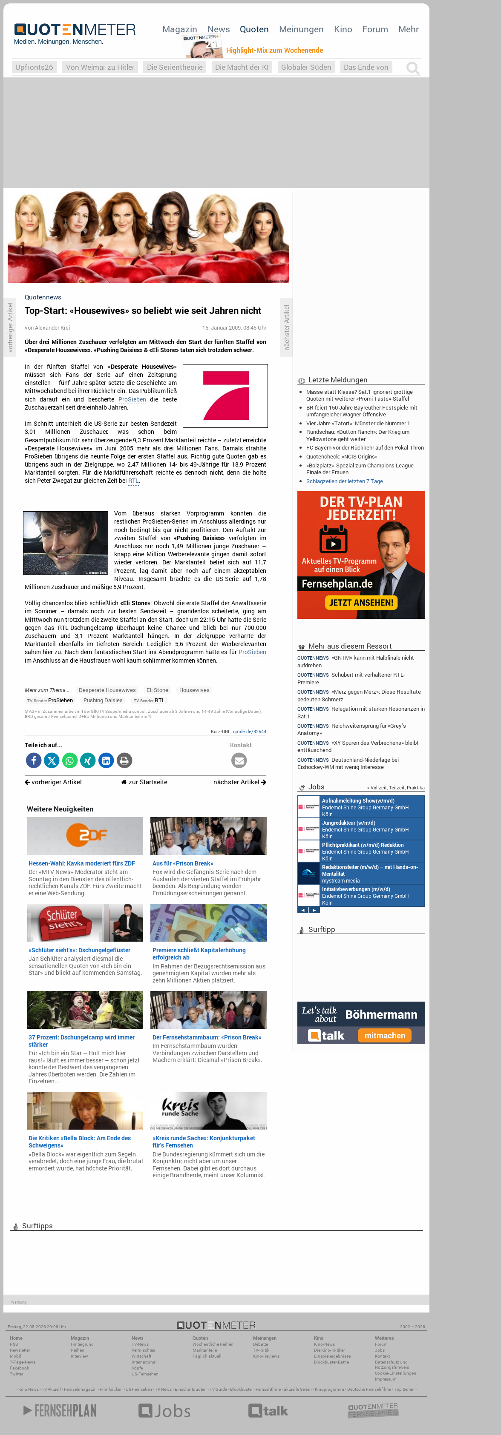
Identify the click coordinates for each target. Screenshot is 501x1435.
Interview (79, 1356)
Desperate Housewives (107, 689)
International (144, 1362)
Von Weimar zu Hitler (100, 67)
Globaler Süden (306, 67)
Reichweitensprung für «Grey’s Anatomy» (351, 729)
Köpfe (137, 1368)
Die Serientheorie (175, 67)
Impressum (386, 1379)
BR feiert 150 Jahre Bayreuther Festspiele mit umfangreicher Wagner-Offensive (362, 411)
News (218, 29)
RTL (133, 480)
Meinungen (301, 29)
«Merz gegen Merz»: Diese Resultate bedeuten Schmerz (359, 695)
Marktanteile (205, 1350)
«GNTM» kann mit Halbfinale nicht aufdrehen (355, 661)
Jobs (380, 1350)
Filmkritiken (111, 1389)
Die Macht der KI (242, 67)
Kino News (28, 1389)
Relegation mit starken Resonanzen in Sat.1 (361, 712)
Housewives (194, 689)
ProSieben (132, 399)
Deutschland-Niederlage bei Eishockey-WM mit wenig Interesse (348, 763)
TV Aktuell (51, 1389)
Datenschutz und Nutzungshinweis (392, 1364)
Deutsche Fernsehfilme (369, 1389)
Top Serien (404, 1389)
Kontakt (382, 1356)
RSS (14, 1344)
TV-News (140, 1344)
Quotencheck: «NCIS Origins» (341, 456)
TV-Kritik (261, 1350)
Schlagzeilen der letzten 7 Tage (344, 481)
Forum (375, 29)
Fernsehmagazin (80, 1389)
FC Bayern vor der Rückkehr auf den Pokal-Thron (365, 447)
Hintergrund (82, 1344)
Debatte (260, 1344)
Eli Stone (157, 689)
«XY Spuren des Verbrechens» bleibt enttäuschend (358, 746)
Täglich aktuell (207, 1356)
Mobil (15, 1356)
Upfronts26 (34, 67)
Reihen (77, 1350)
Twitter (16, 1374)
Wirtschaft (141, 1356)
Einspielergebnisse (332, 1356)
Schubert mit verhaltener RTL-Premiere (351, 678)
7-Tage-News (22, 1362)
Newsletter (20, 1350)
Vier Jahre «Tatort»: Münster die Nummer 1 (358, 423)
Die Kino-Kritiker (329, 1350)
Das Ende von (366, 67)
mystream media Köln (358, 873)
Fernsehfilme (268, 1389)
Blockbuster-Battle (331, 1362)
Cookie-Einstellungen (395, 1373)
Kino (343, 29)
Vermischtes (143, 1350)
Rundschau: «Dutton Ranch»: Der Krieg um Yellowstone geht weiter (357, 435)
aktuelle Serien (298, 1389)
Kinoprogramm (329, 1389)
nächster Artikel (239, 782)
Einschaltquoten (191, 1389)
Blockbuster (241, 1389)
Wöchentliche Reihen (213, 1344)
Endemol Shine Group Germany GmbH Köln (353, 806)
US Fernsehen (139, 1389)
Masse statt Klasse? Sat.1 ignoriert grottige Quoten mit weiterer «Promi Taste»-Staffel (359, 395)
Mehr (408, 29)
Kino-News (324, 1344)
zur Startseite (144, 782)
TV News (163, 1389)
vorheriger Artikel (53, 782)
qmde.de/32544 (249, 731)
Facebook (19, 1368)
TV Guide (218, 1389)
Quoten (254, 29)
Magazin (179, 29)
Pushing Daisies (103, 700)
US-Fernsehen (145, 1374)
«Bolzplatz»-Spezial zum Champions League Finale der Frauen (360, 468)
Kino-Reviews (266, 1356)
